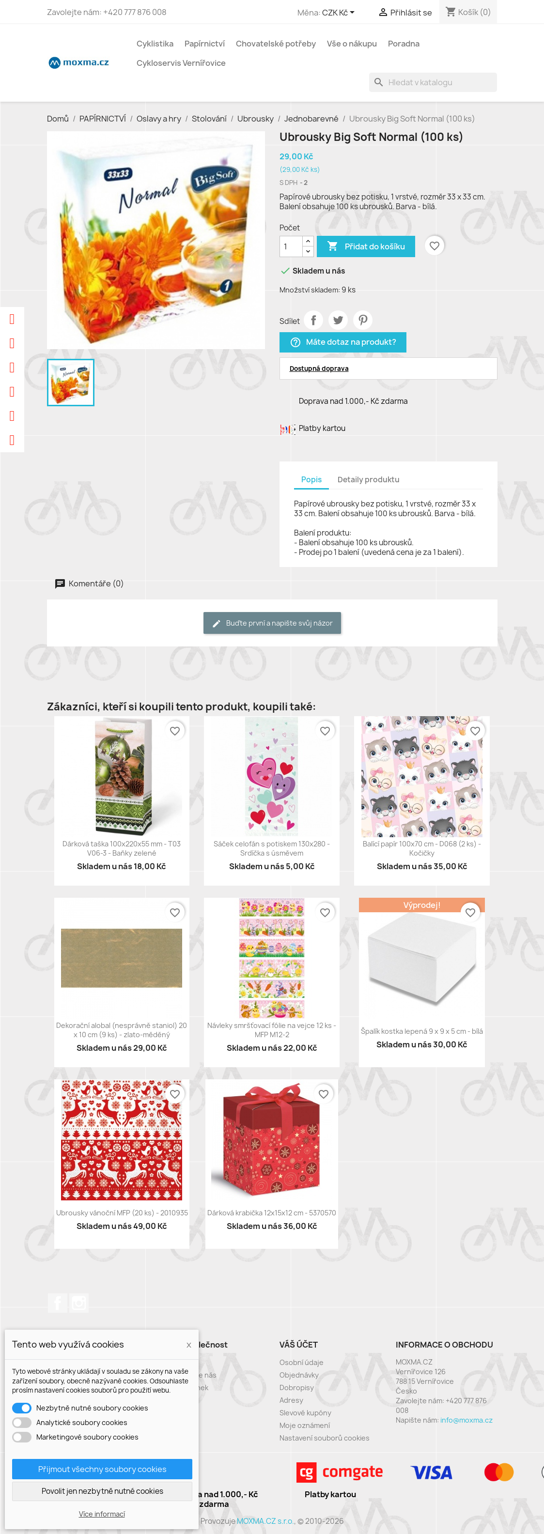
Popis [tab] (311, 480)
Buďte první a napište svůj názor (272, 623)
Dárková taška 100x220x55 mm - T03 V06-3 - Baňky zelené (121, 848)
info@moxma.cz (466, 1420)
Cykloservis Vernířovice (181, 63)
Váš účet (299, 1344)
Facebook (57, 1303)
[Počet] (291, 246)
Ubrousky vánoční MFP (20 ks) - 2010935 (122, 1212)
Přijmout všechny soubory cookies (102, 1469)
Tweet (338, 320)
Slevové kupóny (305, 1412)
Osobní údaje (302, 1362)
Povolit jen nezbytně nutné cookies (102, 1491)
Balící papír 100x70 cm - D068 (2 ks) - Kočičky (422, 848)
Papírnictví (205, 43)
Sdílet (313, 320)
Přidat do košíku (366, 246)
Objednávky (299, 1375)
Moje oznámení (305, 1425)
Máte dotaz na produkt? (343, 343)
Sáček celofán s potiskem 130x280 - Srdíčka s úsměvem (272, 848)
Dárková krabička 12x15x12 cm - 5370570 (271, 1212)
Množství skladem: (310, 289)
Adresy (291, 1400)
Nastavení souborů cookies (325, 1437)
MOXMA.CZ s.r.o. (265, 1521)
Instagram (79, 1303)
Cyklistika (155, 43)
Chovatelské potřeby (276, 43)
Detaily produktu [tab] (369, 480)
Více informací (102, 1514)
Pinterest (363, 320)
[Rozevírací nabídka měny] (340, 13)
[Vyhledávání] (433, 82)
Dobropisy (297, 1387)
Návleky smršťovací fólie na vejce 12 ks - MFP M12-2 (271, 1030)
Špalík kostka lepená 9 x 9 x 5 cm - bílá (422, 1031)
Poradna (404, 43)
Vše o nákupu (352, 43)
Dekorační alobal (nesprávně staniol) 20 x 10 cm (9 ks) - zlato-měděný (121, 1030)
